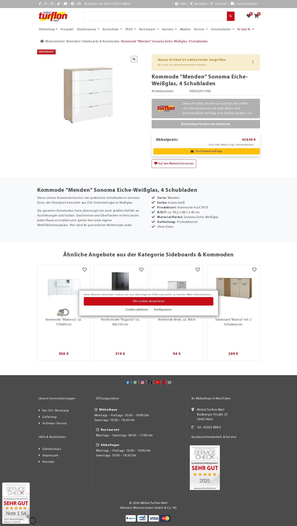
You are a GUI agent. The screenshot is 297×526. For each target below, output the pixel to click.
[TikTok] (59, 4)
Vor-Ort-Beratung (55, 410)
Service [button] (199, 29)
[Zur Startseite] (42, 41)
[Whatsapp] (46, 4)
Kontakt (48, 462)
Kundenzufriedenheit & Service (214, 437)
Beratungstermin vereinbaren (205, 124)
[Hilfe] (181, 4)
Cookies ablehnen (136, 309)
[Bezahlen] (199, 4)
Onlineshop (47, 29)
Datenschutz (51, 449)
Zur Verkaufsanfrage (206, 151)
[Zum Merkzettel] (250, 16)
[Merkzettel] (84, 270)
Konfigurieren (163, 309)
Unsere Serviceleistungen (57, 398)
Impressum (50, 455)
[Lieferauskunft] (244, 4)
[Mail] (79, 4)
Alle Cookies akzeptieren (149, 301)
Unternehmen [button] (221, 29)
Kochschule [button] (110, 29)
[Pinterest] (72, 4)
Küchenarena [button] (87, 29)
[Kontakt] (219, 4)
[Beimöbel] (73, 41)
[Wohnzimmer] (55, 41)
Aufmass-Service (54, 423)
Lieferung (49, 417)
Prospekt (67, 29)
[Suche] (155, 16)
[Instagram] (52, 4)
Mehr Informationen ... (200, 294)
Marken (185, 29)
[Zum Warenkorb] (257, 16)
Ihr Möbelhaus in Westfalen (211, 398)
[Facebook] (40, 4)
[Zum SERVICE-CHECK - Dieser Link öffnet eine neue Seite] (16, 503)
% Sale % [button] (244, 29)
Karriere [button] (168, 29)
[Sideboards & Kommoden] (100, 41)
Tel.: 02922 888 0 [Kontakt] (209, 427)
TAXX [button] (129, 29)
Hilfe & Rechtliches (52, 437)
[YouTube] (65, 4)
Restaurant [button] (147, 29)
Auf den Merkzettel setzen (174, 163)
